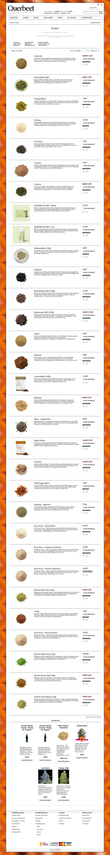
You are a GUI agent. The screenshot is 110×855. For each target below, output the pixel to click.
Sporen (39, 834)
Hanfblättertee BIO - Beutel (45, 205)
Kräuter (14, 18)
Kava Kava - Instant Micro (45, 526)
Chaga (36, 611)
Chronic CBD (64, 768)
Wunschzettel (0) (48, 13)
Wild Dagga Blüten (42, 483)
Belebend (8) (16, 45)
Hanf (60, 18)
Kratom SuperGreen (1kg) (45, 654)
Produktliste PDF (64, 815)
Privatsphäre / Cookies (18, 821)
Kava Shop (48, 18)
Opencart (58, 849)
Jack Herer (45, 768)
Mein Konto (56, 13)
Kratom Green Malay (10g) (45, 696)
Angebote (61, 823)
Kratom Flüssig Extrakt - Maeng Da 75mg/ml (27, 728)
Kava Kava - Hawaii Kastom (46, 632)
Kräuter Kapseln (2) (43, 42)
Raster (20, 50)
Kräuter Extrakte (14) (43, 43)
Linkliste (14, 826)
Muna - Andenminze (42, 419)
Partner (61, 821)
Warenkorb (63, 13)
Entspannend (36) (29, 42)
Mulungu (38, 397)
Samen (26, 18)
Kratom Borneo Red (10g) (45, 675)
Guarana (37, 163)
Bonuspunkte (39, 818)
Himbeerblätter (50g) (43, 248)
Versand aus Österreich (18, 818)
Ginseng (37, 120)
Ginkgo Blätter (40, 98)
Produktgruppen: (40, 823)
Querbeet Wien (16, 815)
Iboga (38, 826)
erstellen (70, 11)
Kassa (68, 13)
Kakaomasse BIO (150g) (44, 312)
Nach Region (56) (42, 45)
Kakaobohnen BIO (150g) (45, 291)
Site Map (37, 821)
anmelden (57, 11)
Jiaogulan (38, 269)
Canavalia (38, 56)
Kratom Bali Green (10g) (44, 590)
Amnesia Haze (82, 726)
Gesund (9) (16, 42)
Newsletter (85, 823)
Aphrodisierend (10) (29, 45)
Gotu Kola (38, 141)
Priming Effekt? (16, 832)
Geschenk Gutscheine (65, 818)
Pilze (36, 18)
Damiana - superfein (42, 504)
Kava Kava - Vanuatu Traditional (48, 568)
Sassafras (38, 462)
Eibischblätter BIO (42, 77)
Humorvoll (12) (17, 43)
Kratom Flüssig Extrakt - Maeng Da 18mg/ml (45, 728)
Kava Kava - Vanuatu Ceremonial (48, 547)
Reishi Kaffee (40, 440)
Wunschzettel (86, 821)
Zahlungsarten (16, 829)
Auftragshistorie (87, 818)
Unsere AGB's (16, 823)
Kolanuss (38, 355)
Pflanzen (72, 18)
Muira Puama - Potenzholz (63, 727)
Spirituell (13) (28, 43)
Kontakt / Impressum (41, 815)
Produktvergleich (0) (95, 22)
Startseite (12, 22)
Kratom (39, 832)
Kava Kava (40, 829)
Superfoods (86, 18)
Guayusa (37, 184)
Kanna (37, 333)
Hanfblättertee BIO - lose (44, 227)
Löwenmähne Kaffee (43, 376)
